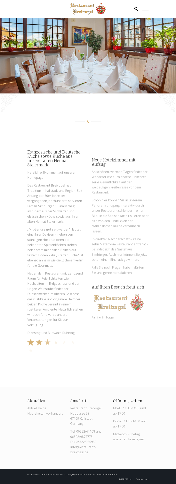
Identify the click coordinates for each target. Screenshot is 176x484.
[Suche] (134, 9)
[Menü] (143, 9)
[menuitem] (134, 9)
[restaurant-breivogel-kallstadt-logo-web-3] (88, 9)
